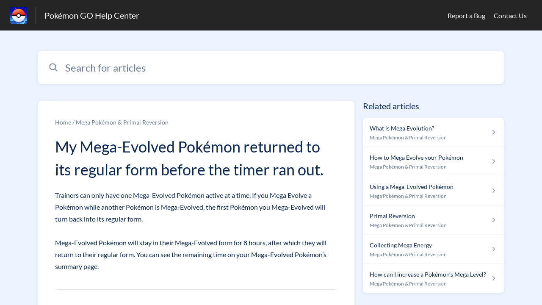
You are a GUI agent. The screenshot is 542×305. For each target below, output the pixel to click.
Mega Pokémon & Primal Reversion (122, 122)
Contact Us (510, 15)
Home (63, 122)
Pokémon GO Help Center (91, 15)
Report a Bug (466, 15)
